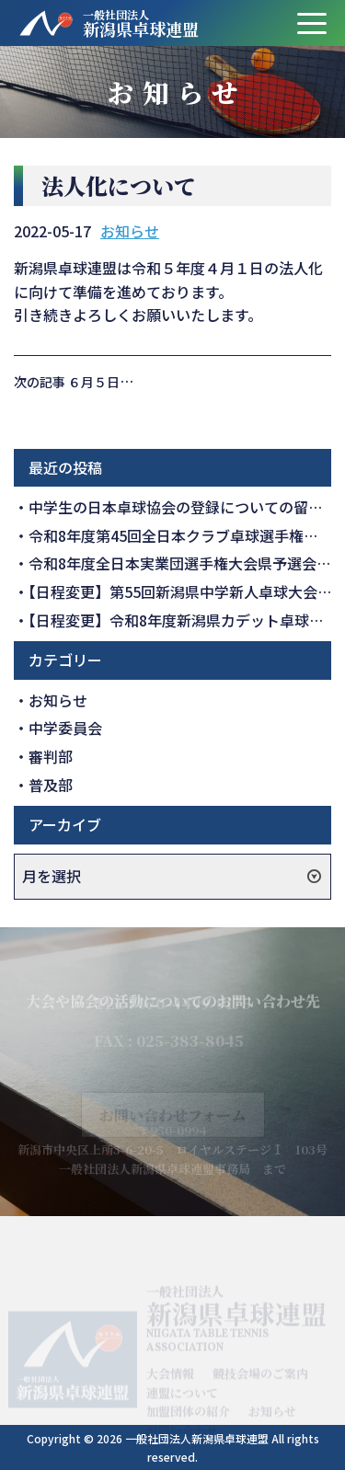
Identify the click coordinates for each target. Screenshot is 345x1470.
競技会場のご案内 (260, 1379)
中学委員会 (65, 728)
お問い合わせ (182, 1436)
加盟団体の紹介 (188, 1417)
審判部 (51, 756)
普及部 (51, 785)
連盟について (182, 1398)
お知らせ (129, 231)
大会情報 (170, 1379)
